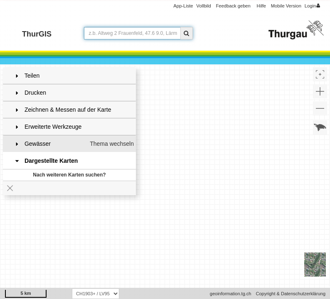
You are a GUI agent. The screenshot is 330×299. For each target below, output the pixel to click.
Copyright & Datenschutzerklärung (290, 293)
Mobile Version (286, 5)
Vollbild (203, 5)
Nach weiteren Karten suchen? (69, 175)
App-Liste (183, 5)
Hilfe (261, 5)
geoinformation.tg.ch (230, 293)
